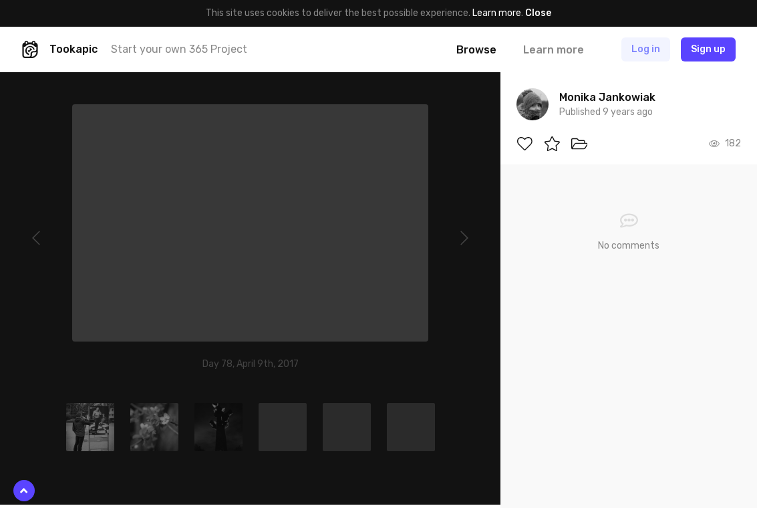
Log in (645, 49)
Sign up (708, 49)
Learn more (496, 13)
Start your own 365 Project (179, 49)
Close (538, 13)
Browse (476, 49)
